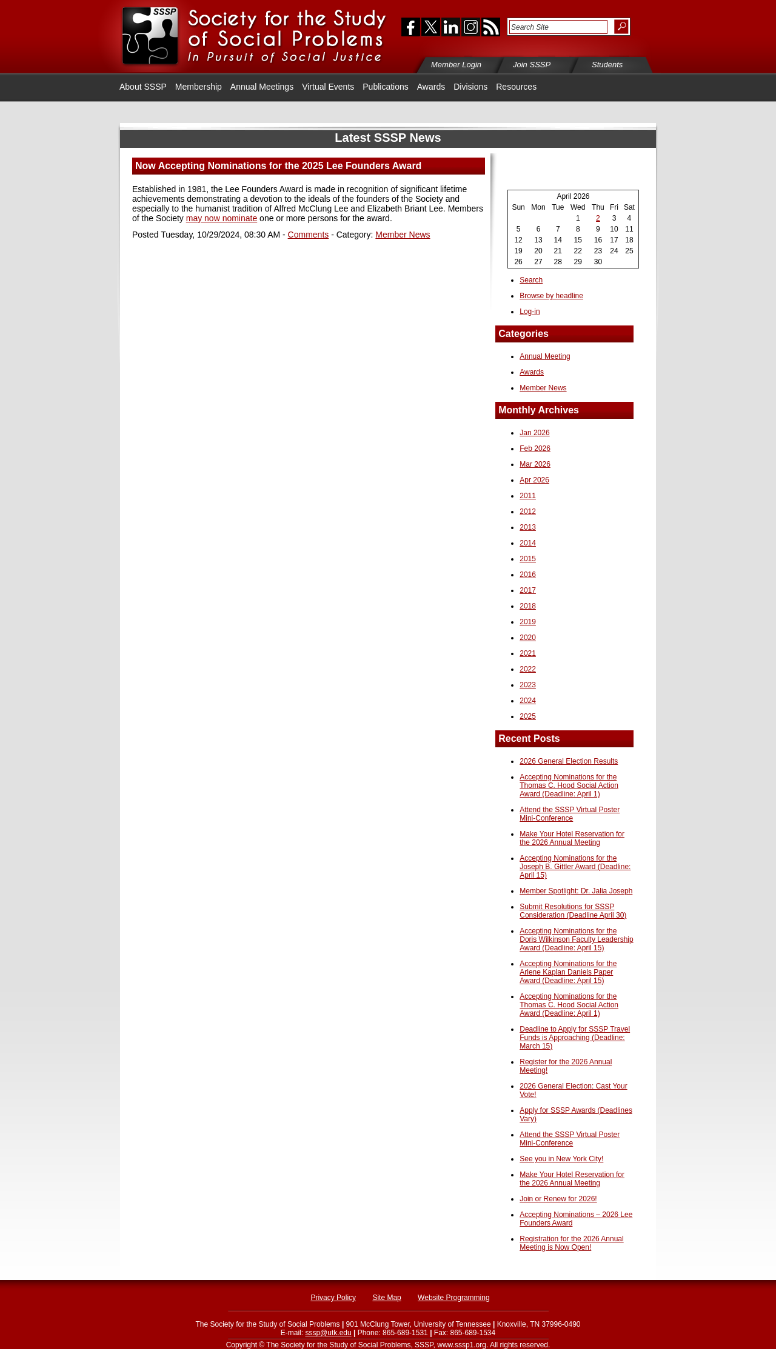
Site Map (386, 1297)
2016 (528, 574)
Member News (402, 234)
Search (531, 280)
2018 (528, 606)
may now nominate (222, 218)
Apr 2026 (534, 480)
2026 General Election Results (569, 761)
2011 (528, 496)
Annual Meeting (545, 356)
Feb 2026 (535, 448)
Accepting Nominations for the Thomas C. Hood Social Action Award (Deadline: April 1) (569, 785)
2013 (528, 527)
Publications (386, 87)
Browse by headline (551, 296)
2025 (528, 716)
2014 (528, 543)
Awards (431, 87)
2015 (528, 559)
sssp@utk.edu (328, 1333)
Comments (308, 234)
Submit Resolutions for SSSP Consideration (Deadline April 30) (573, 910)
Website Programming (454, 1297)
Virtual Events (328, 87)
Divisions (470, 87)
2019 (528, 622)
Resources (516, 87)
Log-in (530, 311)
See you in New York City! (561, 1159)
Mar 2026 (535, 464)
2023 (528, 685)
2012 (528, 511)
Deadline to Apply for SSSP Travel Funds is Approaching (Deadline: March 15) (575, 1037)
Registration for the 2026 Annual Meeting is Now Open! (571, 1243)
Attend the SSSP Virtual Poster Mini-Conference (570, 813)
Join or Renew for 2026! (558, 1199)
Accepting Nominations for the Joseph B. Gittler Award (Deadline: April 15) (575, 866)
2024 (528, 700)
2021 (528, 653)
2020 (528, 637)
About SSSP (143, 87)
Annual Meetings (261, 87)
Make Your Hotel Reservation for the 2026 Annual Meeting (572, 838)
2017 (528, 590)
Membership (198, 87)
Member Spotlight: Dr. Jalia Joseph (576, 891)
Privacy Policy (333, 1297)
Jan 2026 (534, 432)
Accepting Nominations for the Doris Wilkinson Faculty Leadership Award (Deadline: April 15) (576, 939)
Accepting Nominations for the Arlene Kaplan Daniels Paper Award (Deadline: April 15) (568, 972)
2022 (528, 669)
